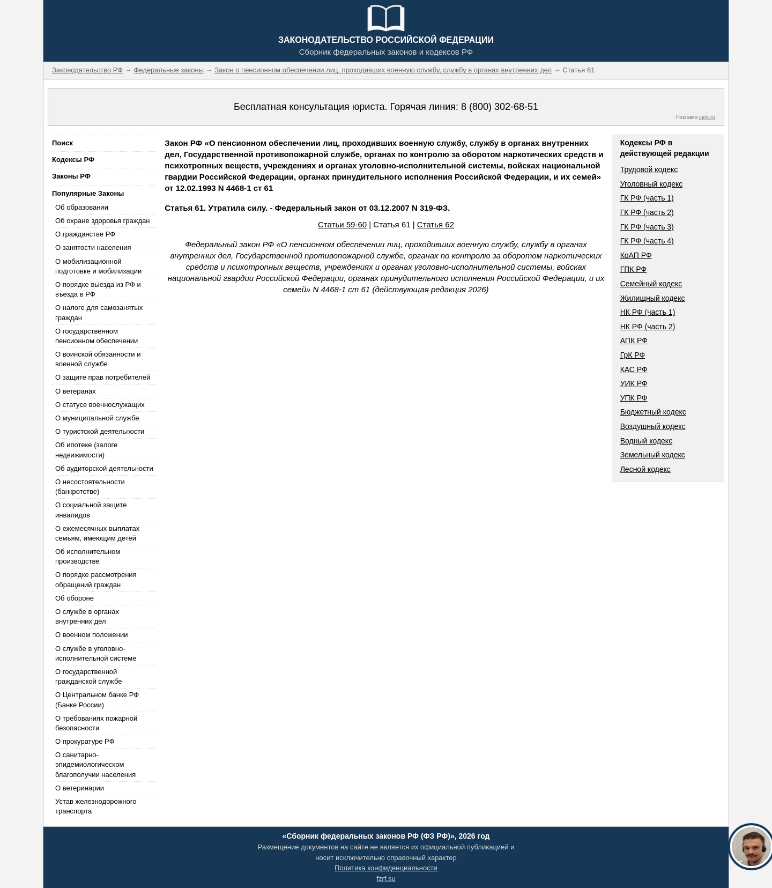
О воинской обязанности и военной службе (97, 359)
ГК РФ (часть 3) (647, 227)
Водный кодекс (646, 440)
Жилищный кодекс (652, 298)
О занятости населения (93, 247)
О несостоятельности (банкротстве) (90, 486)
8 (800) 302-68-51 (499, 106)
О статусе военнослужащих (100, 405)
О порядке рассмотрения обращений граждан (96, 579)
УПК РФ (634, 398)
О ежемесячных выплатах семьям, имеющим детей (97, 533)
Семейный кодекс (651, 283)
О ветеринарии (79, 788)
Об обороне (74, 598)
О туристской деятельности (99, 431)
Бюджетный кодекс (653, 412)
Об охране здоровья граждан (102, 221)
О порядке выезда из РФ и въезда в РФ (98, 289)
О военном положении (91, 635)
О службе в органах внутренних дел (87, 616)
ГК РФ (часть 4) (647, 240)
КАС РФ (634, 369)
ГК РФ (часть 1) (647, 198)
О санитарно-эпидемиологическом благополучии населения (95, 764)
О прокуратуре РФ (85, 741)
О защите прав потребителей (102, 377)
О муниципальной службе (97, 418)
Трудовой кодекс (649, 169)
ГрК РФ (632, 355)
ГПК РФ (633, 269)
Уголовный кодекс (651, 184)
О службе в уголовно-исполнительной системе (96, 653)
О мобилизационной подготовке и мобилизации (98, 266)
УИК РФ (634, 383)
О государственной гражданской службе (88, 676)
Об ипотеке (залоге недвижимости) (86, 449)
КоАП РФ (636, 255)
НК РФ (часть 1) (648, 312)
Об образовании (81, 207)
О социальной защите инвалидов (91, 510)
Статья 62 (435, 224)
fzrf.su (385, 879)
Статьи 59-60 (342, 224)
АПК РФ (634, 340)
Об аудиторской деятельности (104, 468)
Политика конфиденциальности (386, 868)
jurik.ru (707, 117)
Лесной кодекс (645, 469)
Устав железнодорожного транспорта (95, 806)
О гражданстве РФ (85, 234)
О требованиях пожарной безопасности (96, 723)
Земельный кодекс (652, 454)
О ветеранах (75, 391)
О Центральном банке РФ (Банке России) (97, 699)
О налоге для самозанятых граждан (99, 312)
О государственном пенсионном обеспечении (96, 336)
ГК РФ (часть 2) (647, 212)
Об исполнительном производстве (87, 556)
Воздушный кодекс (653, 426)
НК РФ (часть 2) (648, 326)
